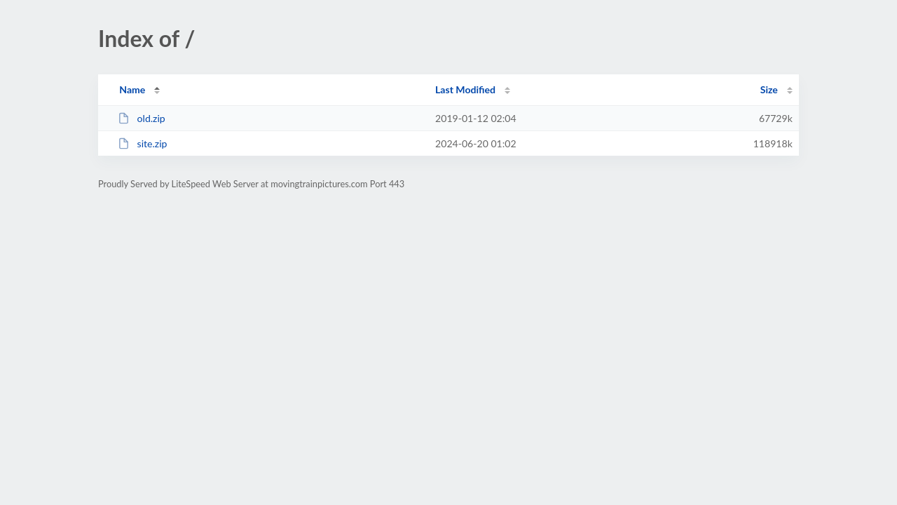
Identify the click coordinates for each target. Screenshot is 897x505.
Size (769, 89)
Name (132, 89)
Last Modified (465, 89)
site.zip (142, 143)
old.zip (141, 118)
